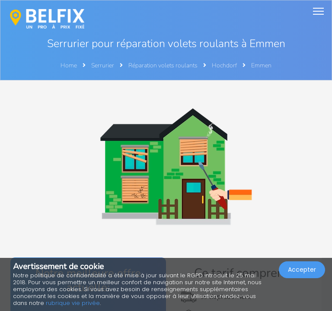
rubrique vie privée (73, 303)
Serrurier (103, 65)
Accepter (302, 269)
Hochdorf (225, 65)
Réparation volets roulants (163, 65)
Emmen (261, 65)
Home (69, 65)
